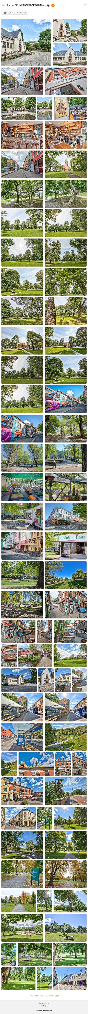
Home (9, 5)
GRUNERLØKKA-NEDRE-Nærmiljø (32, 5)
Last (57, 995)
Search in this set (17, 12)
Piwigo (44, 1005)
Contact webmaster (44, 1010)
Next (51, 995)
